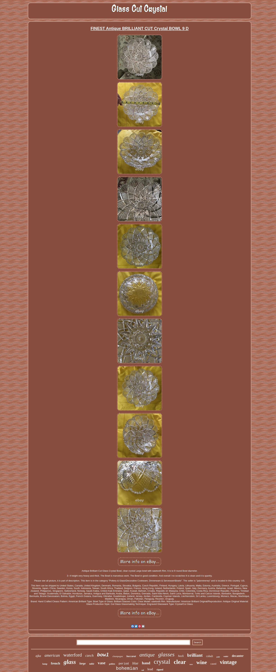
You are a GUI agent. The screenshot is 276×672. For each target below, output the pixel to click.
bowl (103, 655)
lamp (44, 664)
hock (181, 656)
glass (70, 662)
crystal (162, 661)
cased (213, 663)
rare (191, 664)
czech (89, 655)
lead (150, 669)
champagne (117, 656)
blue (135, 663)
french (55, 663)
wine (201, 662)
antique (147, 655)
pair (218, 657)
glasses (166, 654)
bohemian (127, 668)
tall (143, 670)
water (226, 656)
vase (101, 663)
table (91, 664)
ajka (38, 656)
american (52, 655)
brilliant (195, 655)
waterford (72, 655)
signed (159, 669)
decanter (238, 656)
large (82, 663)
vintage (228, 662)
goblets (112, 664)
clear (180, 662)
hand (146, 663)
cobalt (209, 656)
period (124, 663)
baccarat (131, 656)
